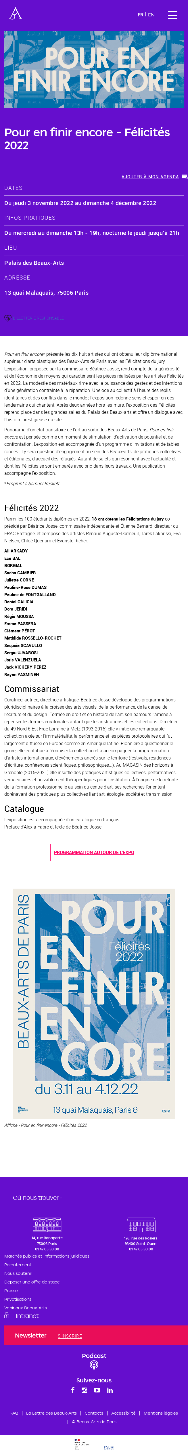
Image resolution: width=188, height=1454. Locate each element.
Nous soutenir (18, 1273)
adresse (17, 277)
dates (13, 187)
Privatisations (17, 1299)
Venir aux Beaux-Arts (25, 1307)
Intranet (27, 1316)
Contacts (94, 1413)
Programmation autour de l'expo (94, 852)
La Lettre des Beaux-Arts (51, 1413)
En (151, 15)
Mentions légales (161, 1413)
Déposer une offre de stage (32, 1282)
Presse (11, 1290)
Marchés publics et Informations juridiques (46, 1256)
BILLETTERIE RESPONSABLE (38, 318)
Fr (140, 15)
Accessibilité (123, 1413)
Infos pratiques (30, 217)
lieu (10, 247)
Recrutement (17, 1264)
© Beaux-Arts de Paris (94, 1421)
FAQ (14, 1413)
